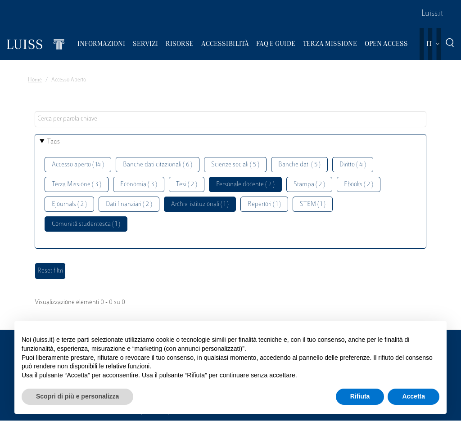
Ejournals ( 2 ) (69, 204)
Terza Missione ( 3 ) (76, 184)
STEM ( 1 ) (312, 204)
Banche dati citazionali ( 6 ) (157, 164)
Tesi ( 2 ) (186, 184)
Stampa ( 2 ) (309, 184)
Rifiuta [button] (360, 396)
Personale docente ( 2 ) (245, 184)
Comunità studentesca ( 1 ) (86, 224)
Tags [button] (53, 142)
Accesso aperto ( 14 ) (78, 164)
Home (35, 80)
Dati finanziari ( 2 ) (129, 204)
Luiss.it (432, 14)
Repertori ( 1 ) (264, 204)
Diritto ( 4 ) (352, 164)
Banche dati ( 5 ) (299, 164)
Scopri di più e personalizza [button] (77, 396)
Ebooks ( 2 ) (358, 184)
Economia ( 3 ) (138, 184)
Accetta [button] (413, 396)
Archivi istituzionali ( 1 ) (200, 204)
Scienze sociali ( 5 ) (235, 164)
